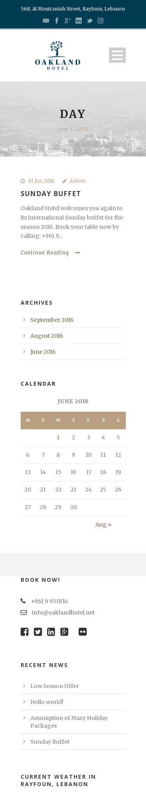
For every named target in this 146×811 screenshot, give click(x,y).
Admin (78, 181)
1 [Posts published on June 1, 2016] (58, 437)
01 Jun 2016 (41, 181)
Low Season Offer (54, 686)
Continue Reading (50, 252)
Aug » (103, 524)
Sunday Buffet (51, 193)
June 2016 (43, 351)
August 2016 (46, 335)
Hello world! (46, 702)
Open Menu (117, 55)
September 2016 (52, 319)
